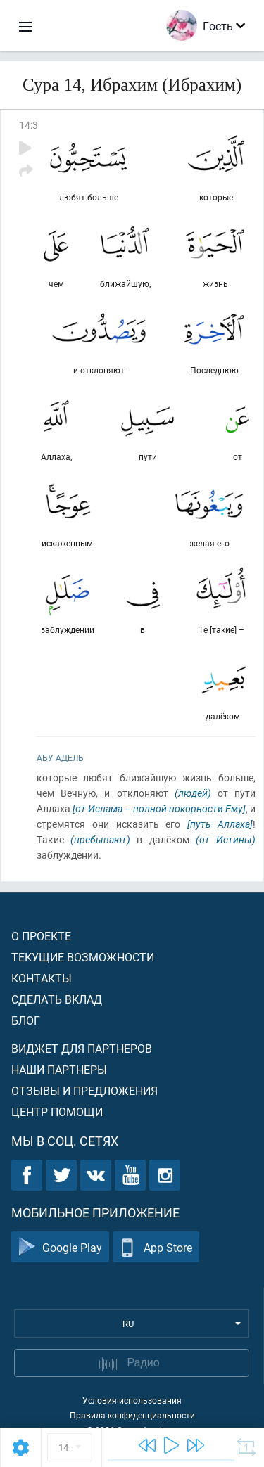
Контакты (41, 977)
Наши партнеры (59, 1069)
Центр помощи (57, 1111)
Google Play (60, 1247)
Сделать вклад (56, 999)
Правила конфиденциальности (132, 1415)
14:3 (28, 125)
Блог (25, 1020)
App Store (156, 1247)
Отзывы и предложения (84, 1090)
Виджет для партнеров (81, 1048)
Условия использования (132, 1400)
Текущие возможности (82, 956)
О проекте (41, 935)
